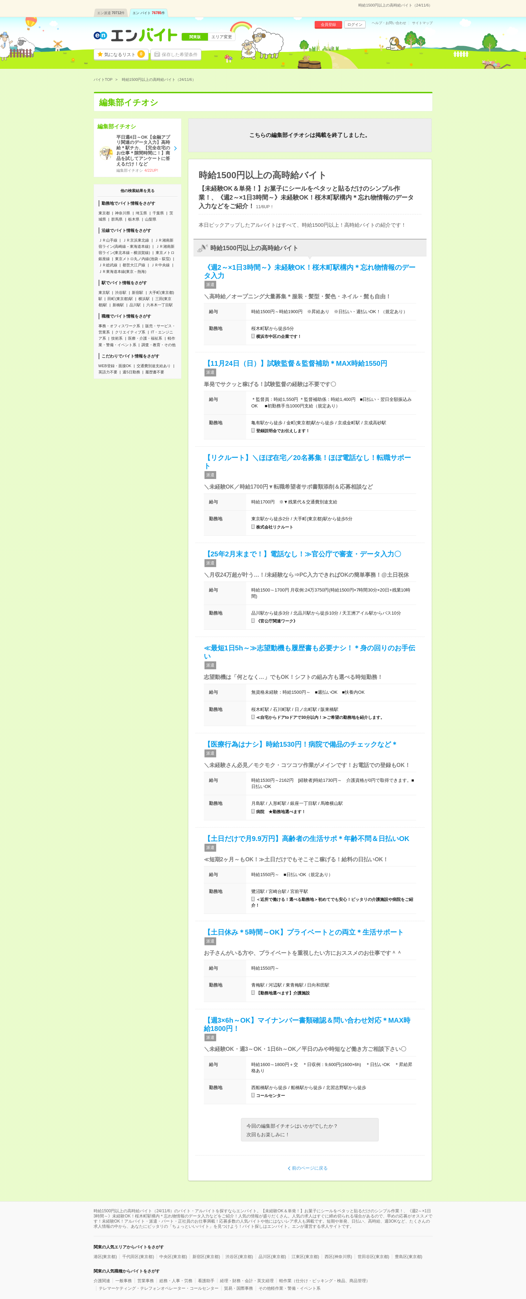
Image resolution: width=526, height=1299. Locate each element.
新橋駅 (118, 305)
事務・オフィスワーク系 (119, 326)
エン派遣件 (111, 13)
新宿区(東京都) (206, 1256)
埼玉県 (141, 213)
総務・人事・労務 (175, 1280)
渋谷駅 (120, 292)
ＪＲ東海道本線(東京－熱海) (122, 271)
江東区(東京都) (305, 1256)
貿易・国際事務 (238, 1288)
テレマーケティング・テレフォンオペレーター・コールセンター (159, 1288)
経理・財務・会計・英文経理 (247, 1280)
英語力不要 (107, 372)
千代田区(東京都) (138, 1256)
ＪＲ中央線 (160, 265)
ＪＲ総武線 (107, 265)
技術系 (117, 338)
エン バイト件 (149, 13)
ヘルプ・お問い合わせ (389, 23)
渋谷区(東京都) (239, 1256)
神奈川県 (122, 213)
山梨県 (150, 219)
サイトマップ (422, 23)
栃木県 (133, 219)
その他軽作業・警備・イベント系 (289, 1288)
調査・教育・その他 (158, 345)
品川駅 (135, 305)
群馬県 (117, 219)
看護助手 (206, 1280)
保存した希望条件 (180, 54)
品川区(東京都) (272, 1256)
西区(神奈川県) (338, 1256)
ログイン (354, 24)
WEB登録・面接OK (115, 366)
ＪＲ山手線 (107, 240)
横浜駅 (144, 299)
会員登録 (328, 24)
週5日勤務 (131, 372)
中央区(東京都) (173, 1256)
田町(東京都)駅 (120, 299)
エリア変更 (221, 36)
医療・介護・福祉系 (145, 338)
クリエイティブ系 (130, 332)
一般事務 (123, 1280)
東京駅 (104, 292)
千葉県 (158, 213)
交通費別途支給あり (154, 366)
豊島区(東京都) (408, 1256)
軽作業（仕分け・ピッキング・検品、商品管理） (324, 1280)
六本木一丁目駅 (159, 305)
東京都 (104, 213)
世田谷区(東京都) (373, 1256)
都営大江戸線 (134, 265)
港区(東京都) (105, 1256)
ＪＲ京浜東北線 (136, 240)
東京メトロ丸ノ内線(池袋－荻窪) (142, 259)
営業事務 (145, 1280)
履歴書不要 (154, 372)
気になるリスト (124, 54)
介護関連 (102, 1280)
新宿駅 (137, 292)
